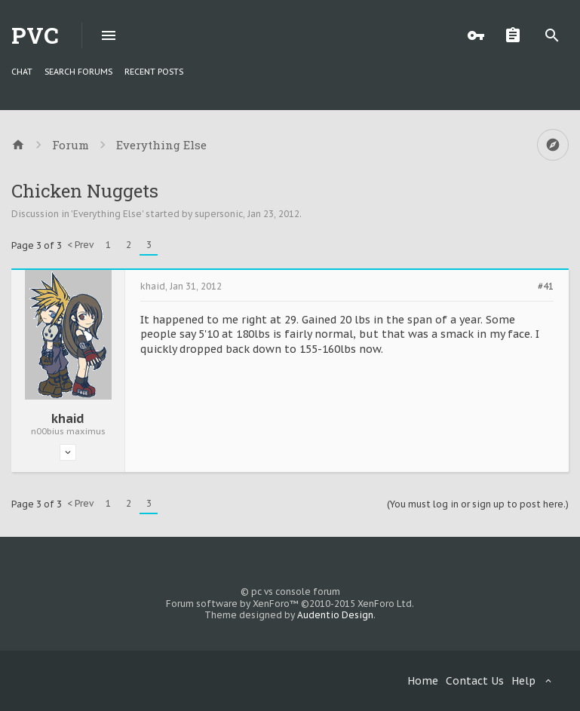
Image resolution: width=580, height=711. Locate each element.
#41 (546, 286)
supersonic (219, 213)
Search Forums (78, 71)
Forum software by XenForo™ (290, 603)
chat (21, 71)
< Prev (80, 244)
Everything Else (107, 213)
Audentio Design (335, 615)
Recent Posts (153, 71)
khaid (67, 418)
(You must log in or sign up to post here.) (478, 504)
